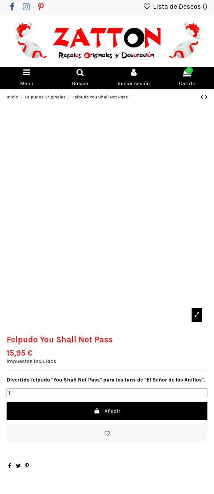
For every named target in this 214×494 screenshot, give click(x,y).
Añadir (107, 411)
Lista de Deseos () (175, 7)
